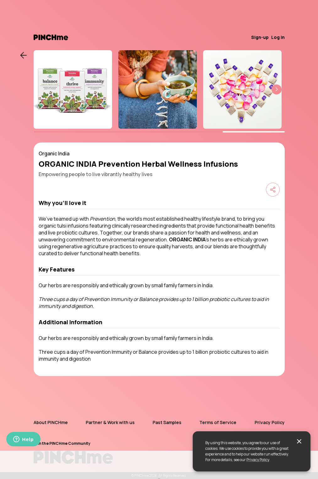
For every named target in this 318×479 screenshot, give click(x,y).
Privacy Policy (257, 459)
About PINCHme (51, 422)
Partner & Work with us (110, 422)
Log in (278, 37)
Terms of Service (217, 422)
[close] (299, 441)
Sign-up (260, 37)
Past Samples (167, 422)
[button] (277, 89)
